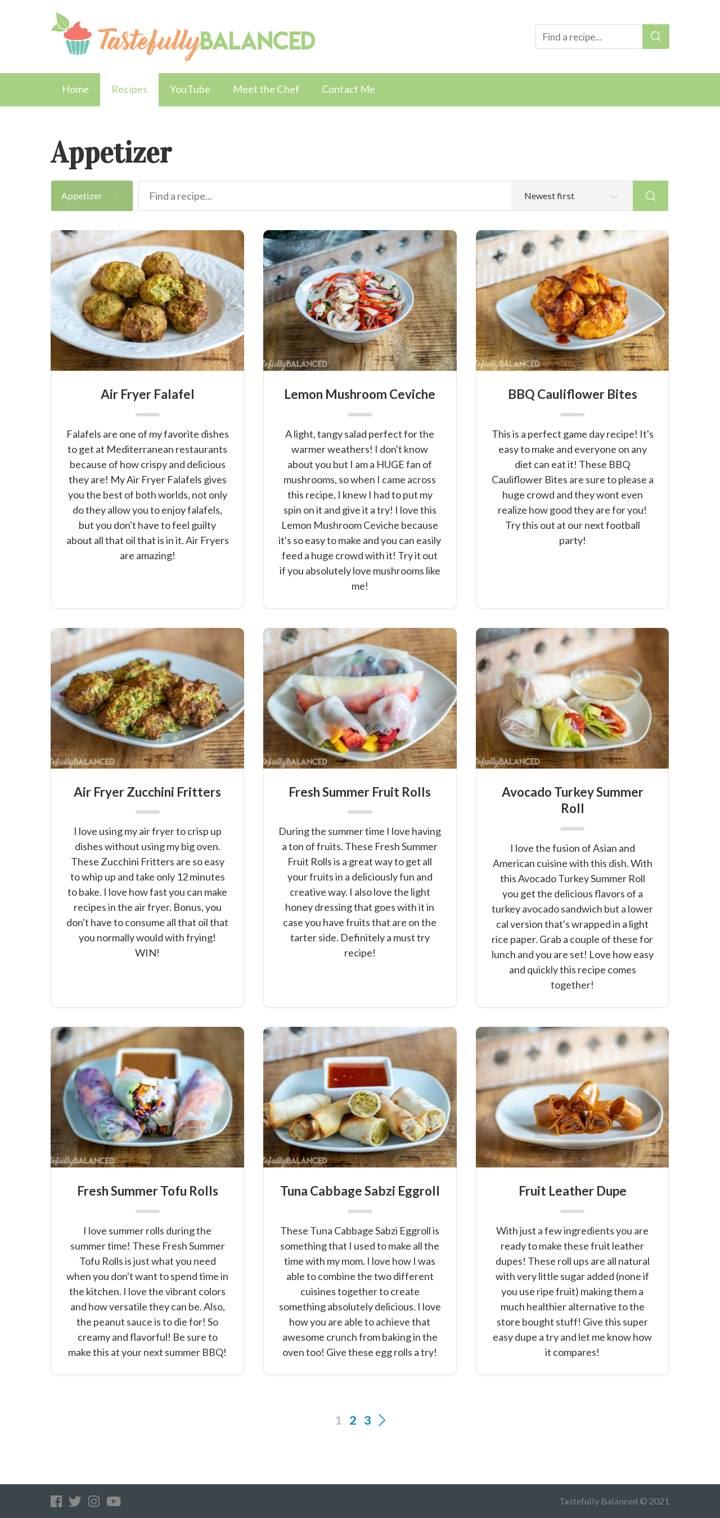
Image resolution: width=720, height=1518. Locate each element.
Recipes (129, 89)
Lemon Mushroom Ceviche (359, 394)
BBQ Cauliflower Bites (572, 394)
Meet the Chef (266, 89)
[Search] (655, 36)
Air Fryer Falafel (148, 394)
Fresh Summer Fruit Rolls (360, 792)
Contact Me (349, 89)
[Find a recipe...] (590, 36)
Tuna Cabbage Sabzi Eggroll (360, 1190)
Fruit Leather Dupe (573, 1190)
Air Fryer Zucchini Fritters (147, 792)
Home (75, 89)
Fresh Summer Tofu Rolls (147, 1190)
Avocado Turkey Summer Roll (573, 800)
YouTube (190, 89)
